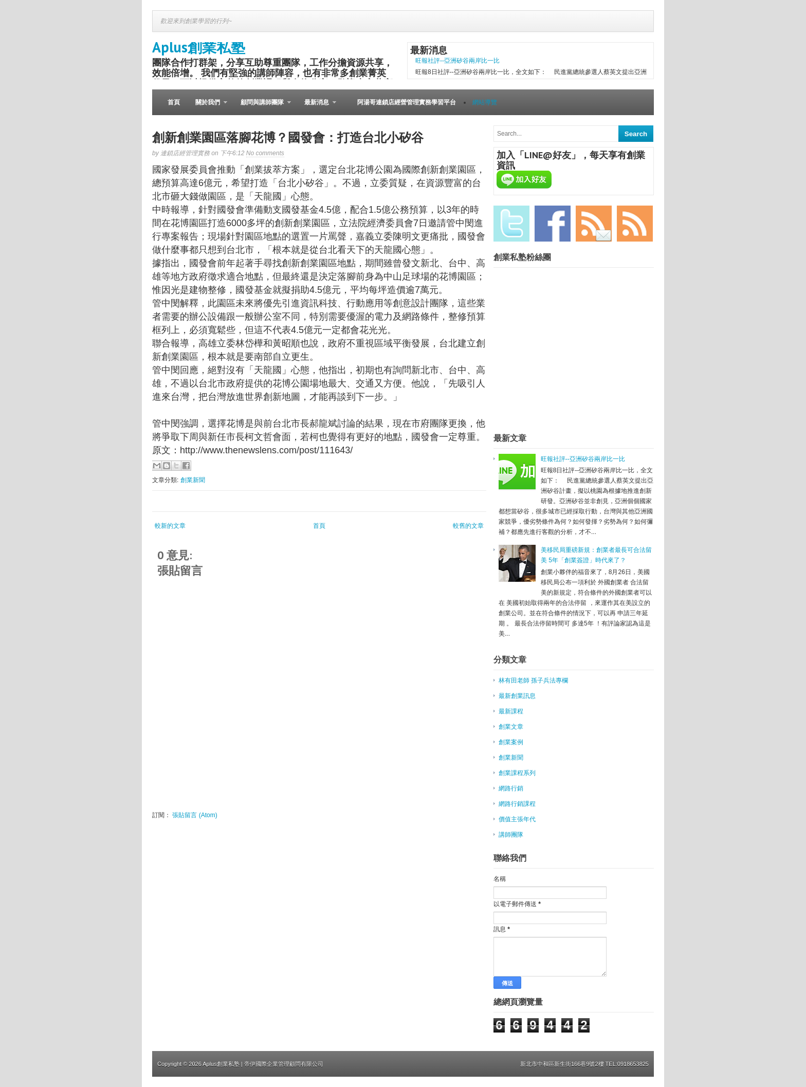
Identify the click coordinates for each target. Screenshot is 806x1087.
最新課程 (511, 711)
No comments (265, 153)
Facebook (553, 224)
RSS (635, 224)
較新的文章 (170, 525)
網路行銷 (511, 788)
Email (594, 224)
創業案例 (511, 742)
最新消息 (316, 107)
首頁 (174, 102)
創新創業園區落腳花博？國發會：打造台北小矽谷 (288, 137)
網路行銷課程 (517, 803)
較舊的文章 (468, 525)
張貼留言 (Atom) (194, 815)
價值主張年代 (517, 819)
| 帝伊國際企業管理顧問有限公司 (282, 1064)
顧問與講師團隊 (262, 107)
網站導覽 (484, 102)
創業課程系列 (517, 773)
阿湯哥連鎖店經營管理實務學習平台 (406, 102)
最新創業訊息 (517, 695)
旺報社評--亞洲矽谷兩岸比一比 (457, 60)
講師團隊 (511, 834)
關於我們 (207, 107)
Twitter (511, 224)
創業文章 (511, 726)
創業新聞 (192, 480)
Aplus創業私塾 (198, 47)
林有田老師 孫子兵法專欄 (533, 680)
